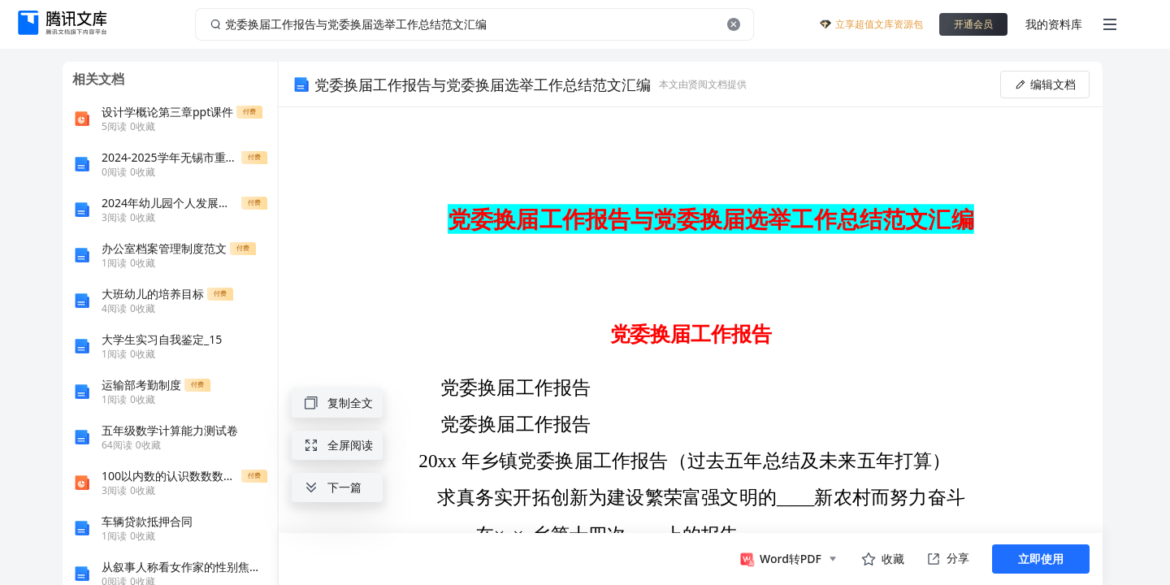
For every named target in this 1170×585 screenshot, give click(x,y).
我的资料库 (1053, 24)
